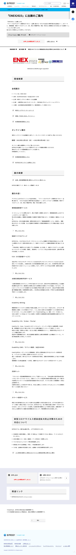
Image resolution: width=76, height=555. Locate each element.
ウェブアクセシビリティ (48, 546)
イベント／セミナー (26, 9)
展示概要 (21, 49)
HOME (9, 9)
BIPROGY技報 (18, 543)
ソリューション (16, 9)
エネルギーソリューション (38, 35)
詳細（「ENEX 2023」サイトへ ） (25, 116)
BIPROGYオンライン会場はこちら (25, 163)
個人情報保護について (8, 546)
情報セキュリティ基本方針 (21, 546)
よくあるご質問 (66, 546)
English (68, 3)
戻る (38, 520)
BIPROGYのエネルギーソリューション (22, 497)
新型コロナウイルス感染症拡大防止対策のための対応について (46, 49)
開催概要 (12, 49)
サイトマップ (58, 546)
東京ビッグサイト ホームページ (24, 110)
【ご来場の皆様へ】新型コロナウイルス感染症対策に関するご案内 (34, 453)
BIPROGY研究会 (8, 543)
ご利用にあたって (26, 543)
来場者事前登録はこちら (22, 122)
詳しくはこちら (19, 231)
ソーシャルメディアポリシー (35, 546)
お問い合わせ (51, 42)
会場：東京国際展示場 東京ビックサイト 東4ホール (30, 180)
